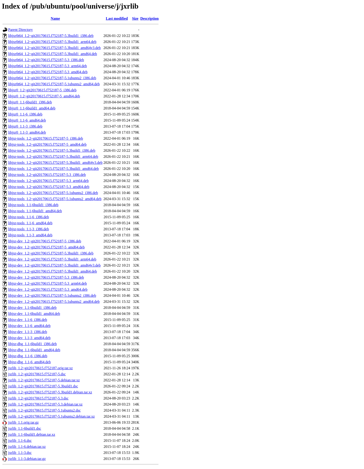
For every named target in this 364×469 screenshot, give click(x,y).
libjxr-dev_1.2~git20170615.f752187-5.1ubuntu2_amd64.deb (54, 302)
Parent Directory (20, 30)
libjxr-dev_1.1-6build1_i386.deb (32, 308)
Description (149, 18)
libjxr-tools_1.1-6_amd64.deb (30, 223)
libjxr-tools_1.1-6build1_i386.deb (33, 205)
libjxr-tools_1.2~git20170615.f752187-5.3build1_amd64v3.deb (55, 163)
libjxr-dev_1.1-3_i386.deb (27, 332)
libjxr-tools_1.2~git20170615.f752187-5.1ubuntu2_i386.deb (53, 193)
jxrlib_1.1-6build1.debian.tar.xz (31, 434)
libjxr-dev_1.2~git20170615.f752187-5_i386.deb (44, 241)
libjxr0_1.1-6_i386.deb (25, 114)
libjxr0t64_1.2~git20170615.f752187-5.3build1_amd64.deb (52, 54)
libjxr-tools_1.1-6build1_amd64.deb (35, 211)
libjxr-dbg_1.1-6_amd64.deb (29, 362)
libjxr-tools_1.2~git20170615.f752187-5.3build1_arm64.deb (53, 157)
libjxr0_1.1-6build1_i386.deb (30, 102)
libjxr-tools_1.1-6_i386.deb (28, 217)
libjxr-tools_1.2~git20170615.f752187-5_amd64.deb (47, 144)
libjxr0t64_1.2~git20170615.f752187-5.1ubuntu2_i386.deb (52, 78)
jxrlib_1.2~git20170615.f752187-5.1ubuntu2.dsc (44, 410)
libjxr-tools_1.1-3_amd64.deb (30, 235)
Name (55, 18)
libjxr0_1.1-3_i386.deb (25, 126)
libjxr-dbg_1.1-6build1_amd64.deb (34, 350)
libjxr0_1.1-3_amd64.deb (27, 132)
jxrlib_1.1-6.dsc (20, 441)
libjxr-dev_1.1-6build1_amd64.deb (34, 314)
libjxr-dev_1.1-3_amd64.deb (29, 338)
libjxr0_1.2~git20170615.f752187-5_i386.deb (42, 90)
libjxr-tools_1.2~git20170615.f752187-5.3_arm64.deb (48, 181)
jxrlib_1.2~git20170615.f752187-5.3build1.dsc (43, 386)
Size (135, 18)
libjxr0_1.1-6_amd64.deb (27, 120)
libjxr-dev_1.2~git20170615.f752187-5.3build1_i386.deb (50, 253)
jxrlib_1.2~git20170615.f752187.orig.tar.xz (40, 368)
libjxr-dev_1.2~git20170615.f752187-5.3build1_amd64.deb (52, 271)
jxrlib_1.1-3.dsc (20, 453)
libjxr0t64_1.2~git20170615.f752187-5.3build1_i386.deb (51, 36)
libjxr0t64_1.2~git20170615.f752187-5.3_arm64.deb (47, 66)
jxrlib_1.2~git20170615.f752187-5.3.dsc (38, 398)
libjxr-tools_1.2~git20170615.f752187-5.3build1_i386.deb (51, 150)
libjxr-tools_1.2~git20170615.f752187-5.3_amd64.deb (48, 187)
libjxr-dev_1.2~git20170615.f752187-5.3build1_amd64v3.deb (54, 265)
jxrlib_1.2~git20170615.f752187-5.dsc (37, 374)
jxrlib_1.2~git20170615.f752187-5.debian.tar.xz (44, 380)
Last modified (117, 18)
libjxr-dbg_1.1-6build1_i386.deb (32, 344)
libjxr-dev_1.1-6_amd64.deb (29, 326)
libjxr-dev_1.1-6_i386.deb (27, 320)
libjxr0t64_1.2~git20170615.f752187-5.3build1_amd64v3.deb (54, 48)
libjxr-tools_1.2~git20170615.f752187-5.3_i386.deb (47, 175)
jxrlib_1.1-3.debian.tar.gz (27, 459)
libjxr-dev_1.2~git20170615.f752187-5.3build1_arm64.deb (52, 259)
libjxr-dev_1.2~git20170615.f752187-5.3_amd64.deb (48, 289)
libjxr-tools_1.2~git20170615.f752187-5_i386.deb (45, 138)
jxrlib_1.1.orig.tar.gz (23, 422)
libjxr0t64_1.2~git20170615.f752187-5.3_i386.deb (46, 60)
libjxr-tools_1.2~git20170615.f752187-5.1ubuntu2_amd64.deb (54, 199)
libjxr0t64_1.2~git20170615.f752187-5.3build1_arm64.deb (52, 42)
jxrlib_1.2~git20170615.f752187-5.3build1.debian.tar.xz (50, 392)
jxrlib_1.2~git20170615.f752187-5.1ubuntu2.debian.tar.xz (51, 416)
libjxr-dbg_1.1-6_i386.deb (27, 356)
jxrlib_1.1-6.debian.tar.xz (27, 447)
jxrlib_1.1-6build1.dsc (24, 428)
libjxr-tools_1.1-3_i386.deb (28, 229)
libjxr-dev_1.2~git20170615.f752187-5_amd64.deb (46, 247)
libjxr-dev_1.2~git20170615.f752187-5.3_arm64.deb (47, 283)
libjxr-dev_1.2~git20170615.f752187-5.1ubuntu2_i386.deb (52, 295)
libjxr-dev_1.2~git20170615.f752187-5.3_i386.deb (46, 277)
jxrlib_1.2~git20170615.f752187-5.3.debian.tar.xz (45, 404)
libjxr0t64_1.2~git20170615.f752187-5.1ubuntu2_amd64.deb (54, 84)
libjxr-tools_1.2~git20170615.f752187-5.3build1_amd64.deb (53, 169)
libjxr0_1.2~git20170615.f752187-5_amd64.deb (44, 96)
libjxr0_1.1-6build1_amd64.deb (31, 108)
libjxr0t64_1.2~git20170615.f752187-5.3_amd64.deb (48, 72)
